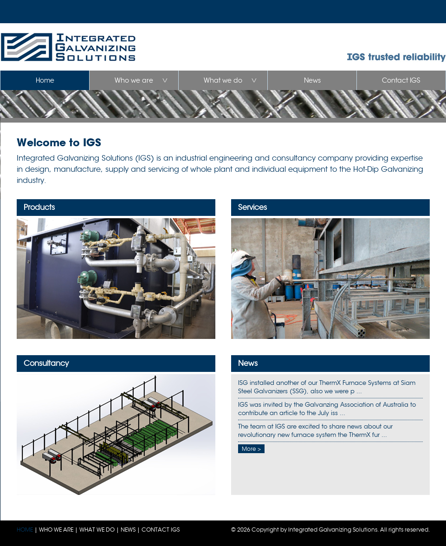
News (312, 80)
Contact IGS (401, 80)
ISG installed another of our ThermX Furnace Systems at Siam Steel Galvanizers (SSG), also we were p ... (326, 387)
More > (251, 448)
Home (45, 80)
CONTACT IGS (161, 529)
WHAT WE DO (97, 529)
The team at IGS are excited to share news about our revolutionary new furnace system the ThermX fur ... (315, 430)
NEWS (128, 529)
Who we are (134, 80)
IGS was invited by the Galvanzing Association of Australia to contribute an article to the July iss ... (327, 409)
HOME (25, 529)
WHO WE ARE (56, 529)
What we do (223, 80)
